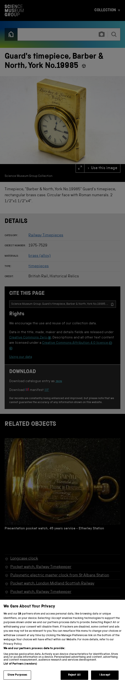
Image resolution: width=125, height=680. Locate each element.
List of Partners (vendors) (20, 667)
